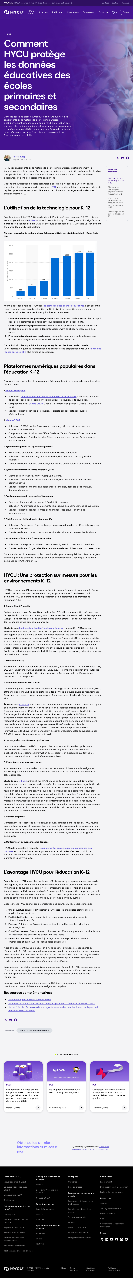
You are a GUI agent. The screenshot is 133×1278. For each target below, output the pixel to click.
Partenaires (88, 12)
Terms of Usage (88, 1149)
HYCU (53, 187)
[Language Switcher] (114, 12)
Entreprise (103, 12)
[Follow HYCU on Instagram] (121, 1240)
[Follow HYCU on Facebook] (116, 1240)
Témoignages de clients (111, 1208)
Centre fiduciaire (74, 1269)
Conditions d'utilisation (91, 1269)
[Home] (14, 12)
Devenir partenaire (77, 1227)
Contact (105, 3)
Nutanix (39, 1184)
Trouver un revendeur (78, 1217)
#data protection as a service (34, 1030)
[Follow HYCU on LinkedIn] (106, 1240)
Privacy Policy (104, 1149)
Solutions (43, 12)
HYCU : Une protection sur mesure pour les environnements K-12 (115, 203)
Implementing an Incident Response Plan (29, 999)
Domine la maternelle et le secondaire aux (49, 396)
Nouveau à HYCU (107, 1213)
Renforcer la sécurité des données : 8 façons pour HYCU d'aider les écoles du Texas (51, 1003)
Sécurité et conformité (14, 1245)
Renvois (71, 1222)
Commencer (106, 1176)
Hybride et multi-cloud (14, 1232)
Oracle (39, 1239)
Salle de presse (75, 1187)
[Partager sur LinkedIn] (122, 158)
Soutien (115, 3)
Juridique (62, 1268)
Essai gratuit (106, 1182)
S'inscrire (125, 3)
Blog (7, 34)
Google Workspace (45, 1209)
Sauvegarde (9, 1214)
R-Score (23, 781)
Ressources (73, 12)
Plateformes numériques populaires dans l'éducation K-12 (115, 190)
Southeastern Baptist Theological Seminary (42, 628)
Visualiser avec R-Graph (15, 1182)
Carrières (72, 1182)
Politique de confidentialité (114, 1269)
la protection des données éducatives (64, 305)
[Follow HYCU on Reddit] (126, 1240)
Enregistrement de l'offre (79, 1237)
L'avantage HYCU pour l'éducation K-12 (116, 213)
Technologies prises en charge (18, 1251)
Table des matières (112, 170)
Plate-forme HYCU (12, 1176)
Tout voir (40, 1219)
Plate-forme (32, 12)
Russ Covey (19, 156)
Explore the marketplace (111, 1192)
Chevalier (24, 704)
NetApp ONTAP (43, 1198)
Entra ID (39, 1214)
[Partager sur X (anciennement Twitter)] (117, 158)
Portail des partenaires (78, 1232)
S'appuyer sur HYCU (13, 1195)
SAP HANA (40, 1233)
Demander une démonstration (114, 1187)
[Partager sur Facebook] (127, 158)
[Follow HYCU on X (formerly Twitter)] (102, 1240)
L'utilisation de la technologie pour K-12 (116, 180)
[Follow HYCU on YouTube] (111, 1240)
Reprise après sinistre (14, 1227)
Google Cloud (36, 403)
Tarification (57, 12)
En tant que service (45, 1204)
